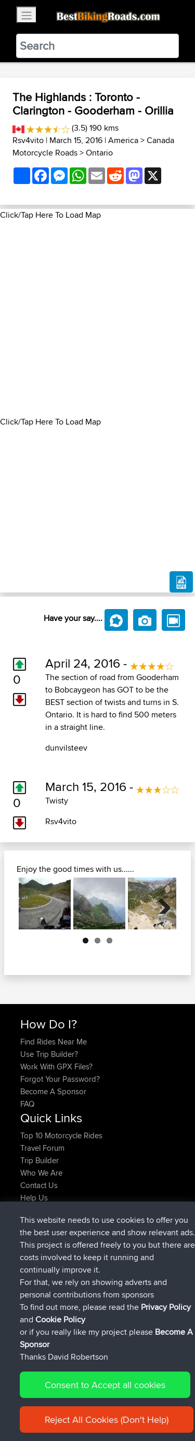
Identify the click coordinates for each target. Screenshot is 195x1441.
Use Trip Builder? (49, 1054)
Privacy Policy (160, 1388)
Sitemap (117, 1388)
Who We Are (41, 1172)
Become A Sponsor (53, 1091)
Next (160, 903)
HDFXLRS (38, 1290)
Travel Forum (42, 1147)
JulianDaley (40, 1241)
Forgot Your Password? (60, 1078)
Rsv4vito (28, 140)
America (123, 140)
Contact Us (39, 1185)
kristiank (35, 1278)
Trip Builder (39, 1160)
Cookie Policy (31, 1400)
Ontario (99, 153)
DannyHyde (41, 1303)
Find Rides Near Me (53, 1041)
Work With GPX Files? (56, 1066)
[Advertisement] (97, 318)
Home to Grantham (132, 1241)
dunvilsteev (66, 748)
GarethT (34, 1228)
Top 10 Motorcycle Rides (61, 1135)
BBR (81, 1228)
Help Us (34, 1197)
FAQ (27, 1103)
